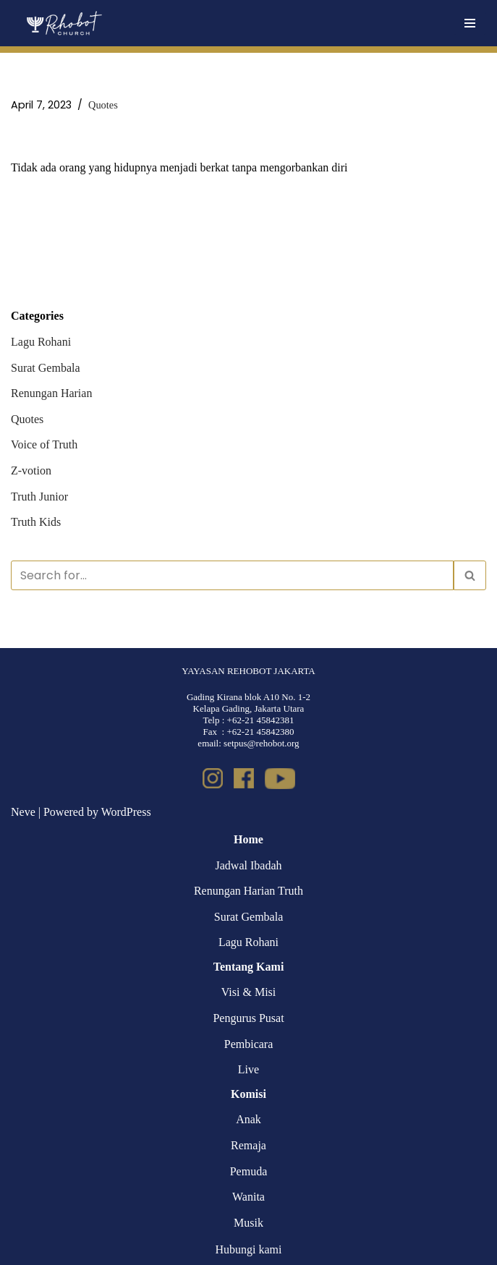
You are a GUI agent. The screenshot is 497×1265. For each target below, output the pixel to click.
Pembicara (248, 1044)
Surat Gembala (45, 368)
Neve (23, 812)
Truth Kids (36, 522)
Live (248, 1069)
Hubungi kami (249, 1249)
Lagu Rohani (41, 342)
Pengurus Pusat (248, 1018)
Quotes (103, 105)
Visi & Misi (248, 992)
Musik (248, 1223)
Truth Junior (39, 496)
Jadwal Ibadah (249, 865)
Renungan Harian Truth (248, 891)
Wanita (248, 1197)
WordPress (126, 812)
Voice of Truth (44, 444)
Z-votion (31, 470)
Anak (248, 1119)
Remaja (248, 1145)
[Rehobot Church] (63, 23)
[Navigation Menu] (470, 23)
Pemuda (249, 1171)
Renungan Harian (51, 393)
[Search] (232, 575)
